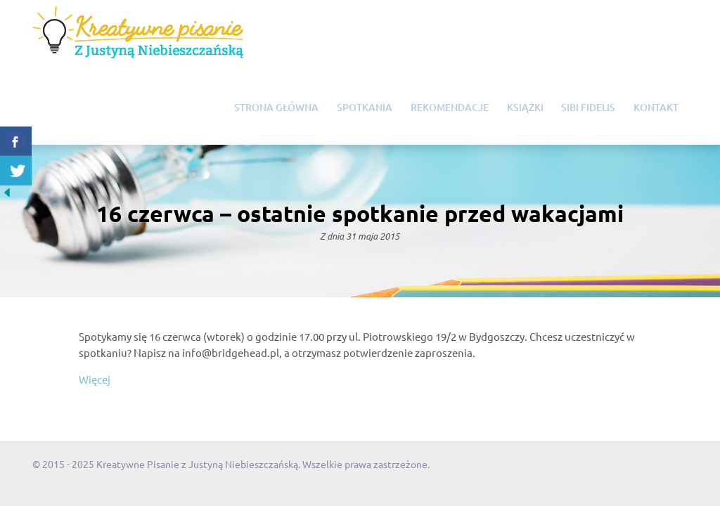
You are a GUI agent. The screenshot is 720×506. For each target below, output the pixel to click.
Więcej (94, 379)
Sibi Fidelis (588, 107)
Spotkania (364, 107)
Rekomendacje (450, 107)
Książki (525, 107)
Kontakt (656, 107)
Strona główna (276, 107)
